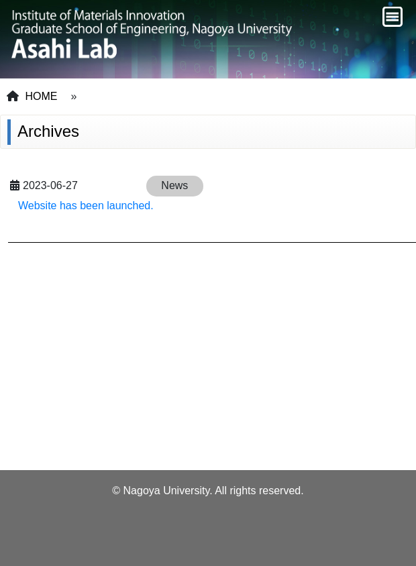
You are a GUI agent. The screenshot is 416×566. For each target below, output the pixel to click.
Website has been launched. (86, 205)
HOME (41, 96)
